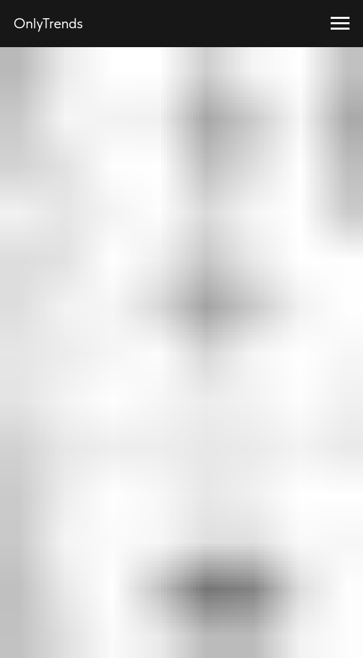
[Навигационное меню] (340, 23)
